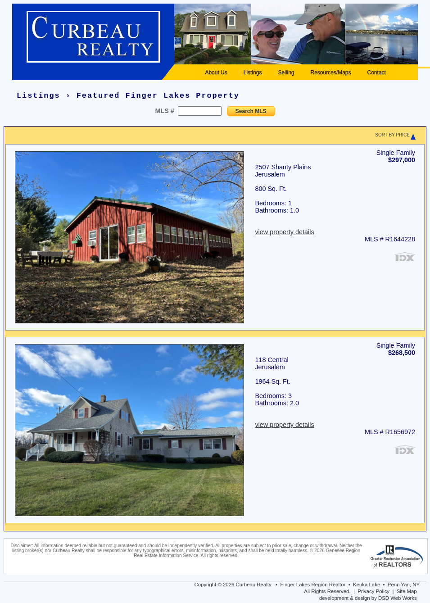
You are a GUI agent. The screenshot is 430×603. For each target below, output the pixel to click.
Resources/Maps (330, 72)
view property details (284, 232)
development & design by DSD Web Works (368, 598)
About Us (216, 72)
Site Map (407, 591)
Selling (286, 72)
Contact (376, 72)
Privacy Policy (373, 591)
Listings (253, 72)
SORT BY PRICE (392, 134)
